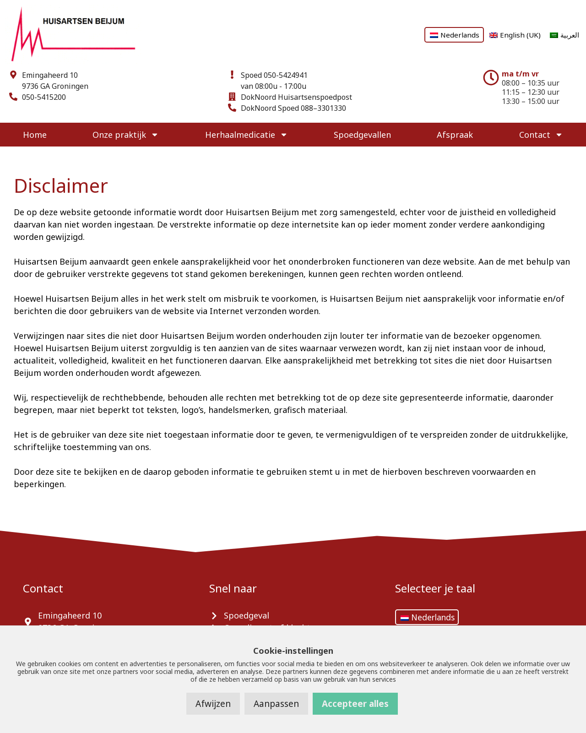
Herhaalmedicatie (246, 134)
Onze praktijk (125, 134)
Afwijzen (213, 704)
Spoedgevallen (362, 134)
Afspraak (455, 134)
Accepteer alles (355, 704)
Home (35, 134)
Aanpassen (276, 704)
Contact (541, 134)
